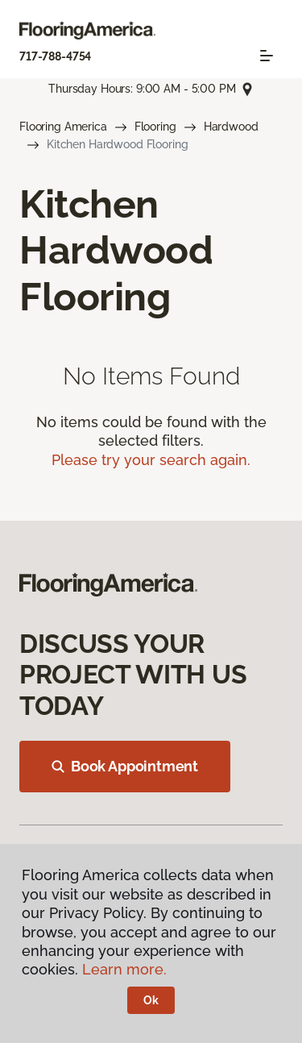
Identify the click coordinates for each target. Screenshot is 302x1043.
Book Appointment (125, 766)
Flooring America (63, 126)
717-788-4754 (55, 56)
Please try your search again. (151, 459)
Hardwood (231, 126)
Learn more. (124, 969)
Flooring (155, 126)
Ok (151, 1000)
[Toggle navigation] (266, 55)
